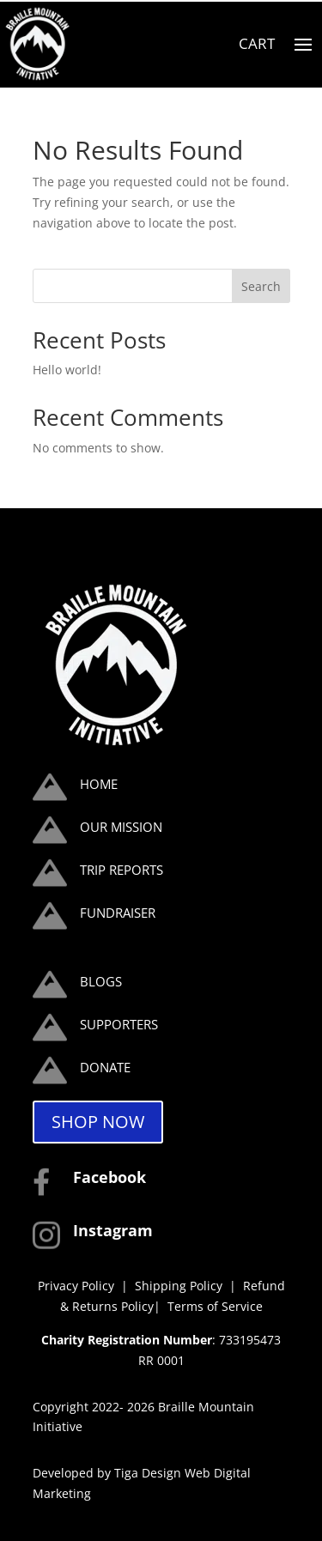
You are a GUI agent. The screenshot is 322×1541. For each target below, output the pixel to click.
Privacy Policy (76, 1285)
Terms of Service (215, 1306)
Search (261, 286)
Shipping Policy (180, 1285)
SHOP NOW (98, 1121)
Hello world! (67, 369)
